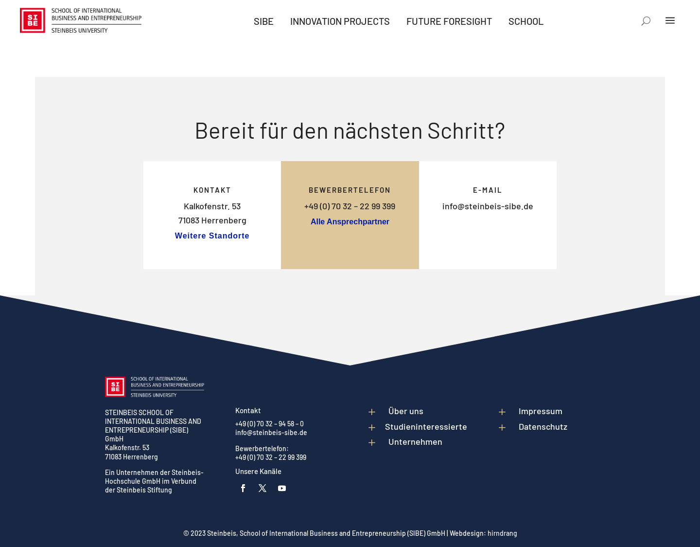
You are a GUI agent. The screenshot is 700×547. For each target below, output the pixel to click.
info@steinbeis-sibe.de (487, 206)
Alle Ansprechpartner (350, 222)
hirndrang (502, 533)
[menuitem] (264, 21)
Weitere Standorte (212, 236)
